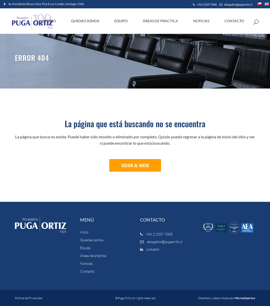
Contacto (87, 271)
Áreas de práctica (93, 255)
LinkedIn (150, 249)
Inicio (84, 232)
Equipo (85, 248)
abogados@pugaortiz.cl (235, 4)
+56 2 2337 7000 (205, 4)
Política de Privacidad (28, 298)
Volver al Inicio (135, 165)
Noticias (86, 263)
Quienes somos (91, 240)
